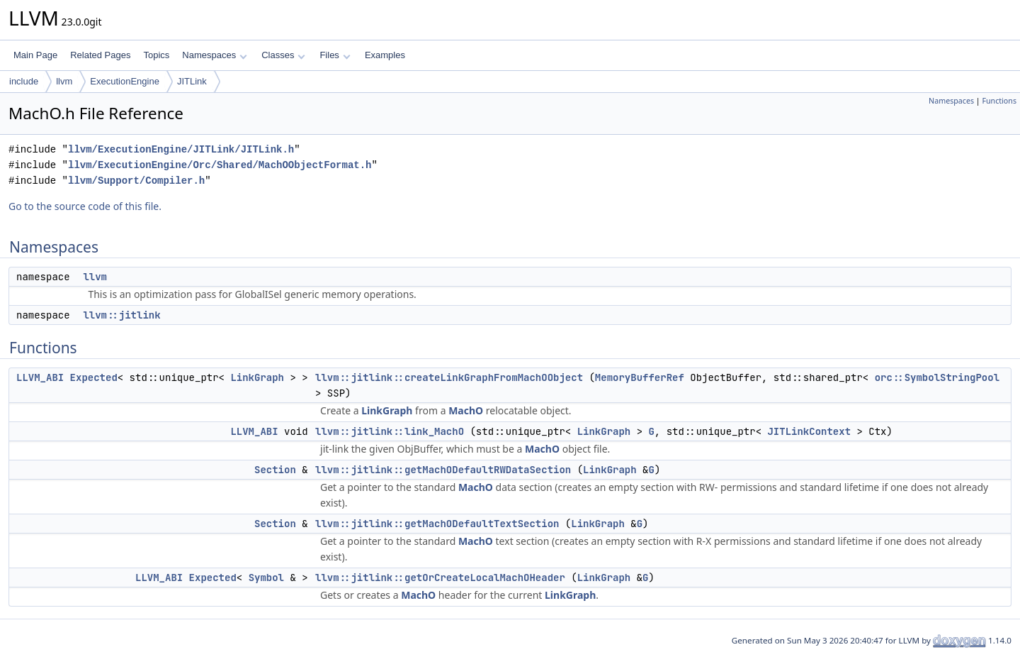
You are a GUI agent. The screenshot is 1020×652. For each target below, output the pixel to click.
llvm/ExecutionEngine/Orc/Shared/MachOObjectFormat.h (219, 165)
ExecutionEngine (124, 81)
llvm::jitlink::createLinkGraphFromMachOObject (449, 377)
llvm (64, 81)
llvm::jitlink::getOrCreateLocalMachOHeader (440, 577)
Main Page (35, 55)
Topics (156, 55)
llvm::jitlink (121, 315)
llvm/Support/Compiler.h (136, 180)
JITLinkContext (809, 431)
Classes (283, 55)
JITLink (192, 81)
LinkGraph (257, 377)
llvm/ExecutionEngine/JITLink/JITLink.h (181, 149)
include (23, 81)
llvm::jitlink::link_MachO (389, 431)
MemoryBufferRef (639, 377)
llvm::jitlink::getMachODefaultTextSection (437, 523)
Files (334, 55)
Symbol (266, 577)
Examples (385, 55)
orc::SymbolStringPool (937, 377)
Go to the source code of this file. (85, 206)
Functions (999, 101)
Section (275, 469)
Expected (94, 377)
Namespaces (214, 55)
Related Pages (100, 55)
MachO (465, 410)
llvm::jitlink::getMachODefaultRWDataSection (443, 469)
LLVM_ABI (40, 377)
